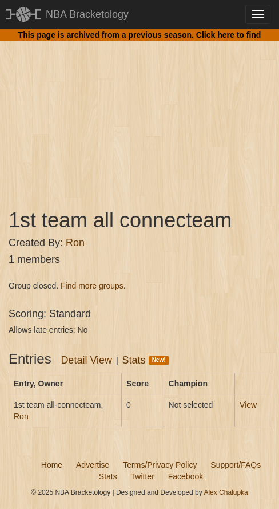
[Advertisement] (139, 114)
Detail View (86, 360)
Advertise (92, 464)
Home (51, 464)
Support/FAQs (235, 464)
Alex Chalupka (226, 492)
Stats (145, 360)
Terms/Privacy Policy (160, 464)
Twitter (142, 476)
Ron (75, 242)
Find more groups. (93, 285)
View (248, 404)
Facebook (185, 476)
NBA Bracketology (87, 14)
